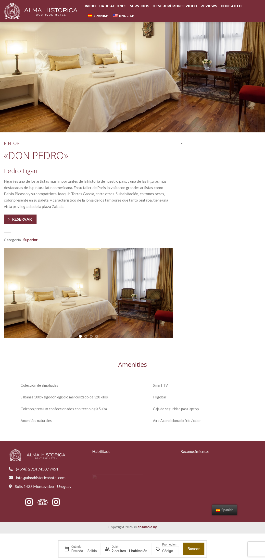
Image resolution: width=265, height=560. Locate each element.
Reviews (209, 6)
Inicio (90, 6)
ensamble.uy (147, 527)
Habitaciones (112, 6)
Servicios (139, 6)
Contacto (231, 6)
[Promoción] (170, 551)
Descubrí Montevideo (175, 6)
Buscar (194, 549)
